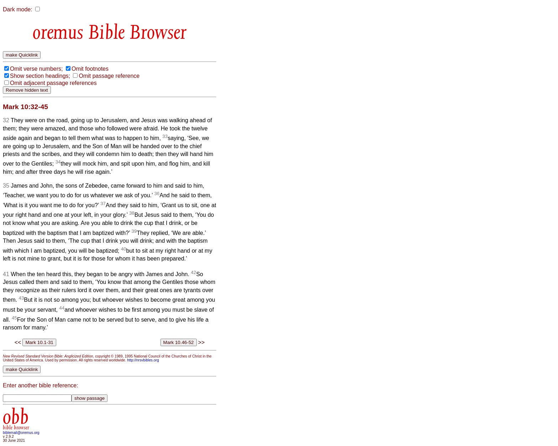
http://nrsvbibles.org (143, 360)
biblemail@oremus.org (21, 433)
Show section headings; (40, 76)
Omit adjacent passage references (53, 83)
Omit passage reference (109, 76)
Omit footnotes (90, 69)
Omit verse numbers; (36, 69)
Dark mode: (17, 9)
